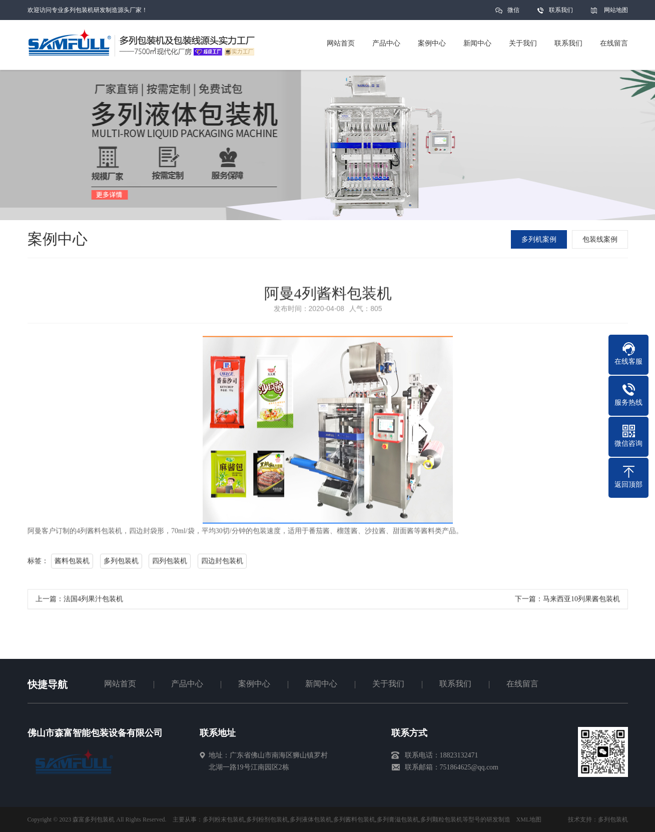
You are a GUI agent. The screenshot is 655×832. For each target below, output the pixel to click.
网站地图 (616, 10)
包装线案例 (602, 239)
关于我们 (388, 683)
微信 (513, 13)
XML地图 (529, 819)
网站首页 (120, 683)
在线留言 (522, 683)
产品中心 (187, 683)
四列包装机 (169, 565)
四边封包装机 (222, 565)
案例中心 (254, 683)
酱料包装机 (72, 565)
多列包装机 (120, 565)
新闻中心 (321, 683)
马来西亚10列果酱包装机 (581, 603)
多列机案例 (541, 239)
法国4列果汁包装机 (93, 603)
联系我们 (561, 10)
